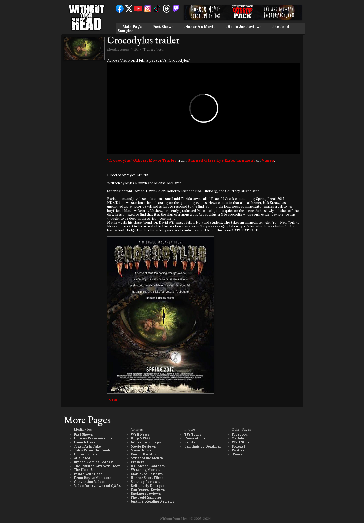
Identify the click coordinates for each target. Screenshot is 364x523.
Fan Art (190, 442)
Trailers (149, 49)
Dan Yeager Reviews (148, 489)
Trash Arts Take (87, 446)
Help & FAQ (140, 438)
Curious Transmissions (93, 438)
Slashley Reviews (145, 482)
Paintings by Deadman (202, 446)
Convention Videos (89, 482)
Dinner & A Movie (145, 454)
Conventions (194, 438)
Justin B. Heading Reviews (152, 501)
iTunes (237, 454)
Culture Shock (85, 454)
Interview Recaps (146, 442)
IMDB (112, 400)
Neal (160, 49)
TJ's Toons (192, 434)
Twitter (238, 450)
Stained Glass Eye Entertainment (221, 160)
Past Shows (162, 26)
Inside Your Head (88, 474)
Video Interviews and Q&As (97, 486)
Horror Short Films (147, 478)
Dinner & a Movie (199, 26)
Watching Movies (145, 470)
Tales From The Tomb (92, 450)
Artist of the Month (147, 458)
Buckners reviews (146, 493)
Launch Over (85, 442)
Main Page (132, 26)
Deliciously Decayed (148, 486)
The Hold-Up (85, 470)
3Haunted (82, 458)
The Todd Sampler (146, 497)
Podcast (238, 446)
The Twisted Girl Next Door (97, 466)
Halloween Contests (148, 466)
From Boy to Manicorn (92, 478)
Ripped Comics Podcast (94, 462)
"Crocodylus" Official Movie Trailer (141, 160)
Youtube (238, 438)
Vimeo (268, 160)
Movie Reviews (143, 446)
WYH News (140, 434)
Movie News (141, 450)
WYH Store (241, 442)
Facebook (239, 434)
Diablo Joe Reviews (243, 26)
